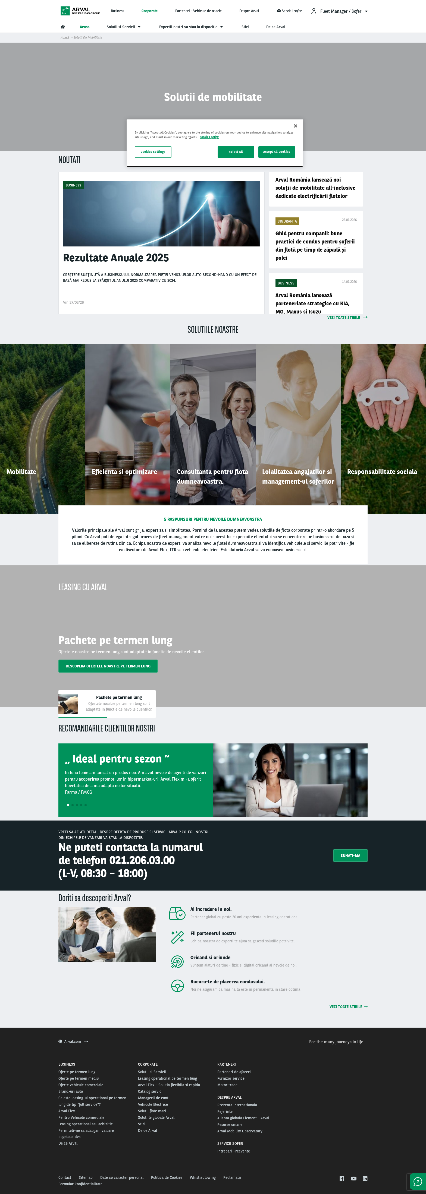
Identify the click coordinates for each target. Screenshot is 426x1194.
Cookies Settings (153, 152)
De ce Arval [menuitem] (275, 27)
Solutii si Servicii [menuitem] (124, 27)
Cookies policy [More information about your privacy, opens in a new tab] (209, 137)
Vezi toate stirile (349, 1007)
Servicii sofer (289, 11)
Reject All (236, 152)
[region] (215, 143)
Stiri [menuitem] (245, 27)
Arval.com (73, 1041)
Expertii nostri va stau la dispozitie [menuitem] (191, 27)
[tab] (107, 704)
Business (117, 11)
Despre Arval (249, 11)
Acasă (65, 37)
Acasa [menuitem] (84, 27)
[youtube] (353, 1178)
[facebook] (341, 1178)
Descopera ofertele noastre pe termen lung (108, 666)
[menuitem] (339, 11)
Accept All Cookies (276, 152)
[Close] (296, 126)
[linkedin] (365, 1178)
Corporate (150, 11)
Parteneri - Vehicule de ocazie (198, 11)
